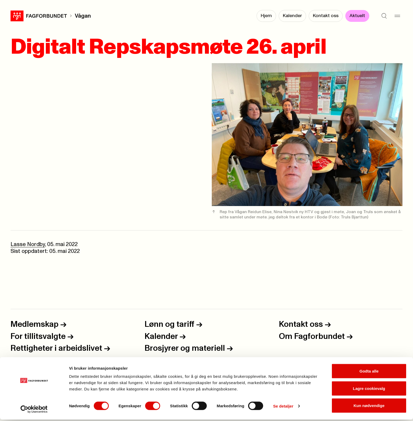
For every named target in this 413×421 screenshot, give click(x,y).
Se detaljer (283, 407)
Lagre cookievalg (369, 390)
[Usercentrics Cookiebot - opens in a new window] (34, 411)
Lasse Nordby (28, 244)
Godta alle (369, 372)
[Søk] (384, 16)
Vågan (83, 16)
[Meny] (397, 16)
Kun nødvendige (369, 407)
